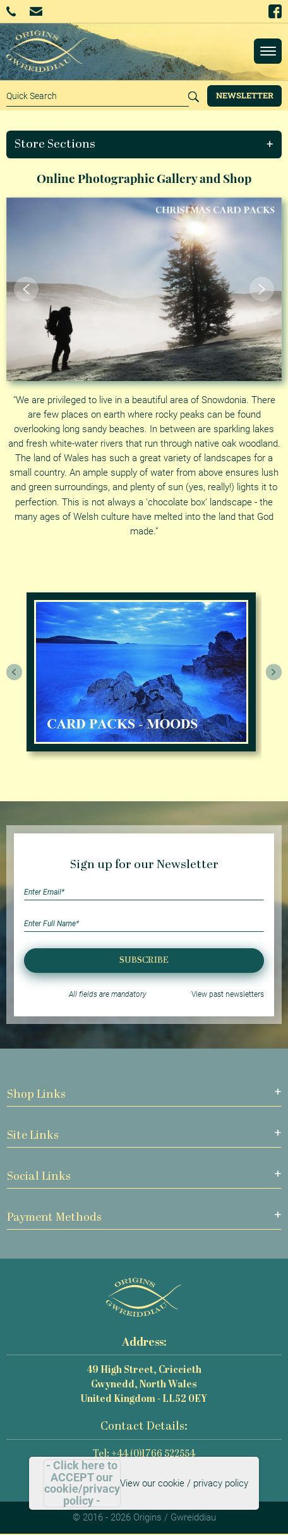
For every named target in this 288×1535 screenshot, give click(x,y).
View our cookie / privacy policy (184, 1483)
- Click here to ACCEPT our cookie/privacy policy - (82, 1483)
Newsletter (244, 95)
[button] (144, 144)
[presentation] (14, 672)
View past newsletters (227, 994)
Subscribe (144, 960)
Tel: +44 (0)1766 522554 (144, 1454)
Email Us (36, 11)
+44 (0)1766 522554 (11, 11)
